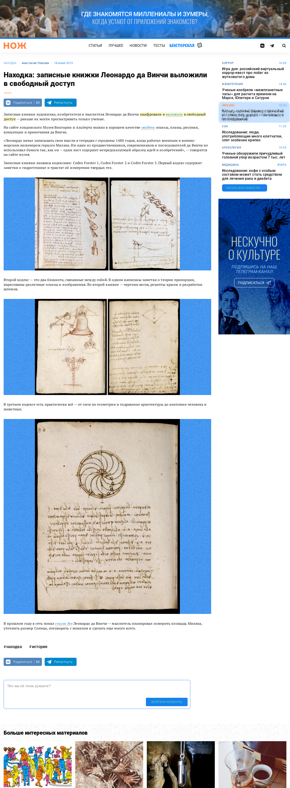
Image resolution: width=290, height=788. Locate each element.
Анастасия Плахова (35, 63)
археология (231, 147)
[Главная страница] (15, 45)
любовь (228, 105)
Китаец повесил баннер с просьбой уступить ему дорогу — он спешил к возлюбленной (253, 115)
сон (225, 126)
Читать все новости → (244, 188)
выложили (174, 114)
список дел (63, 623)
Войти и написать (166, 702)
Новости (138, 45)
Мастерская (182, 45)
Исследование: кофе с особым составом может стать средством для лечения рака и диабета (252, 175)
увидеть (148, 127)
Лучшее (116, 45)
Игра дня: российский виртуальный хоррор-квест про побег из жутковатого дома (253, 73)
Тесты (159, 45)
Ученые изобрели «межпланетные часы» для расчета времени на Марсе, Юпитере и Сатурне (252, 94)
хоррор (228, 63)
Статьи (95, 45)
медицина (230, 164)
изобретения (232, 84)
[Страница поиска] (284, 45)
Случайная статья (200, 45)
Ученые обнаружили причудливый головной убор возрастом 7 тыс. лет (253, 155)
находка (10, 63)
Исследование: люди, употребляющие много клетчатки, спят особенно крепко (252, 136)
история (39, 646)
